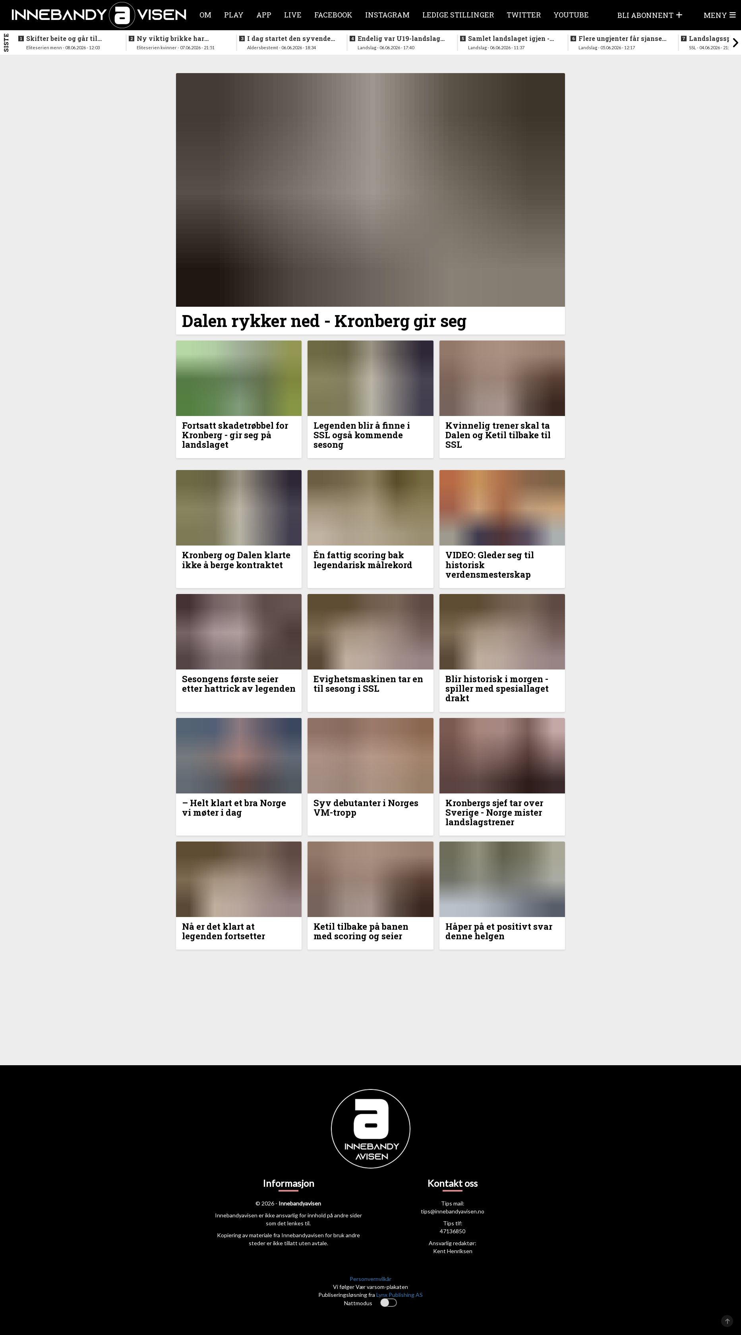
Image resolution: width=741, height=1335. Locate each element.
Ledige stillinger (458, 14)
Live (293, 14)
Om (205, 14)
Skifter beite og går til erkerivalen (61, 39)
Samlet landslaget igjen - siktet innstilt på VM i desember (508, 39)
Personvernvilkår (370, 1278)
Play (234, 14)
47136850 (452, 1231)
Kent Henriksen (452, 1251)
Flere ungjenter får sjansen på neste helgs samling (622, 39)
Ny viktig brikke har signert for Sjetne (170, 39)
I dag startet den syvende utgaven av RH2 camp (289, 39)
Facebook (333, 14)
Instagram (387, 14)
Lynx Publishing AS (399, 1294)
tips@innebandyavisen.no (452, 1211)
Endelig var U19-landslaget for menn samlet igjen (402, 39)
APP (263, 14)
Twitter (524, 14)
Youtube (571, 14)
